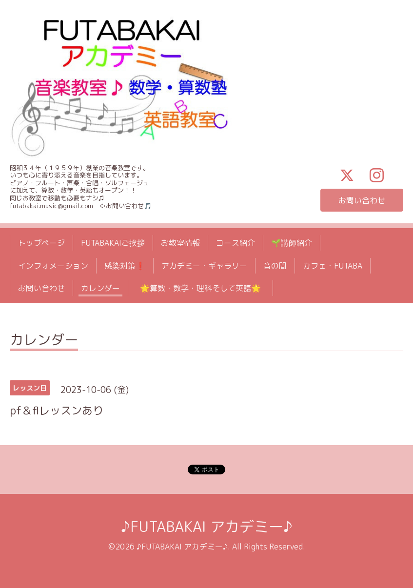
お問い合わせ (361, 200)
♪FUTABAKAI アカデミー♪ (207, 526)
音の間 (275, 265)
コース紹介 (235, 242)
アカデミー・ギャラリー (204, 265)
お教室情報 (180, 242)
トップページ (41, 242)
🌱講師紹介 (291, 242)
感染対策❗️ (124, 265)
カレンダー (100, 288)
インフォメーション (53, 265)
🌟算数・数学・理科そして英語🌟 (204, 288)
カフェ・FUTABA (332, 265)
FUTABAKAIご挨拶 (113, 242)
